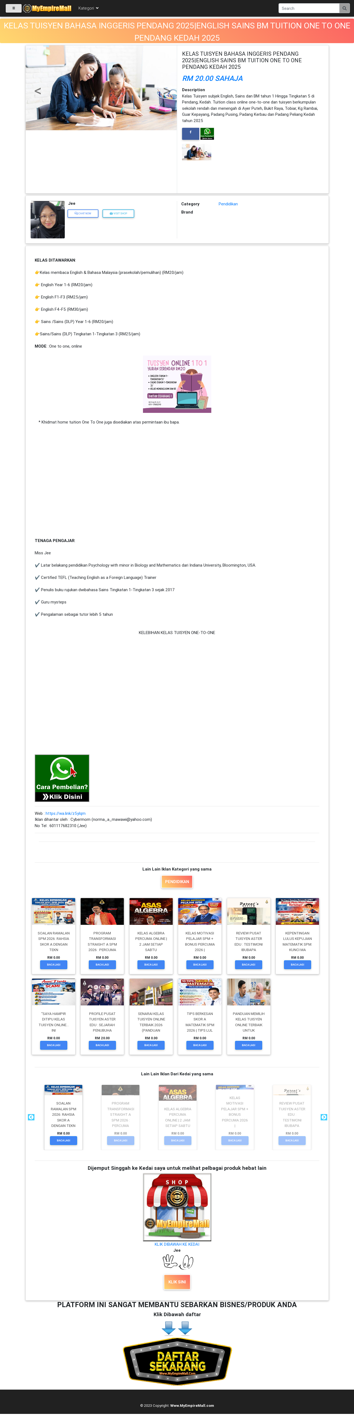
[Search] (309, 9)
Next (323, 1117)
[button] (37, 82)
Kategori (88, 8)
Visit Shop (118, 213)
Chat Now (83, 213)
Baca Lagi (53, 964)
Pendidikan (228, 203)
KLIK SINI (177, 1281)
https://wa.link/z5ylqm (66, 813)
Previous (30, 1117)
